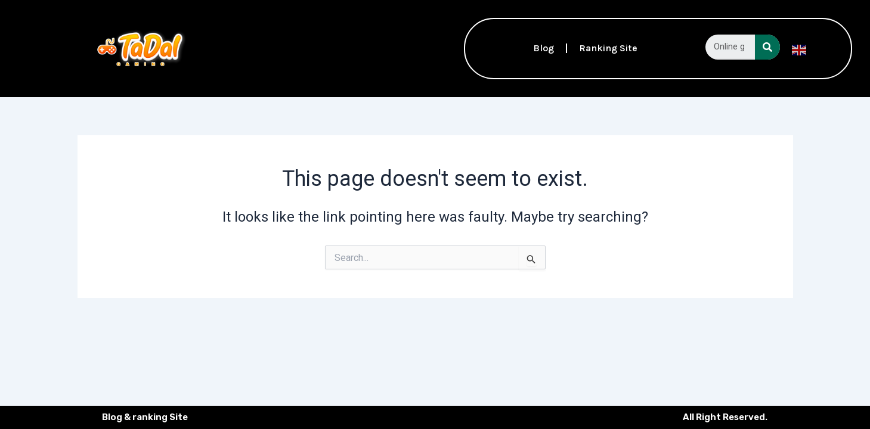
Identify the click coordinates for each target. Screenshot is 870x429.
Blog (543, 48)
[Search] (767, 47)
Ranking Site (608, 48)
